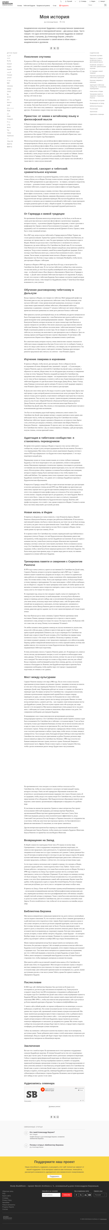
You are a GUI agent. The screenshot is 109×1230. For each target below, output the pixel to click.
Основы (19, 5)
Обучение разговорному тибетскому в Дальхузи (97, 76)
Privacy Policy (7, 1200)
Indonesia (10, 86)
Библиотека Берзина (96, 106)
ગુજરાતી (9, 77)
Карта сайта (6, 1196)
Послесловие (94, 109)
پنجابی (8, 114)
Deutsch (9, 64)
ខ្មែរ (8, 94)
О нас (54, 5)
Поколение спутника (96, 55)
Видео (92, 1)
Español (9, 69)
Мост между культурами (97, 100)
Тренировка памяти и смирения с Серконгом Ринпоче (97, 95)
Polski (8, 116)
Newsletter (5, 1202)
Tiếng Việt (10, 141)
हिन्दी (8, 83)
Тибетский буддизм (29, 5)
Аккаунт (101, 1)
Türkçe (9, 133)
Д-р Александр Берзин (51, 22)
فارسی (9, 72)
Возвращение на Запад (97, 103)
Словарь (82, 1)
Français (9, 75)
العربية (9, 55)
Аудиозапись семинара (97, 114)
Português (10, 119)
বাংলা (8, 58)
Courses (5, 1209)
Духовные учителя (54, 1106)
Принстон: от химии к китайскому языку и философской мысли (96, 60)
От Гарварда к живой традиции (96, 72)
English (9, 66)
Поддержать (64, 5)
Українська (10, 135)
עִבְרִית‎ (8, 80)
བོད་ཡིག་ (9, 61)
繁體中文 (9, 146)
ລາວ (8, 100)
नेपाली (8, 111)
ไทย (8, 130)
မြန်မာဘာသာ (10, 108)
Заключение (93, 111)
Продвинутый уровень (43, 5)
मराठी (8, 105)
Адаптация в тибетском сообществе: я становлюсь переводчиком (98, 86)
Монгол (9, 102)
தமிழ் (8, 124)
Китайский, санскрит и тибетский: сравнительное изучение (98, 66)
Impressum (103, 1219)
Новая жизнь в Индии (96, 91)
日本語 (9, 91)
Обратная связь (7, 1191)
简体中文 (9, 144)
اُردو (7, 138)
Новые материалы (8, 1205)
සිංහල (8, 122)
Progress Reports (8, 1207)
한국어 (9, 97)
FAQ (3, 1193)
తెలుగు (9, 127)
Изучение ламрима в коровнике (96, 81)
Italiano (9, 88)
